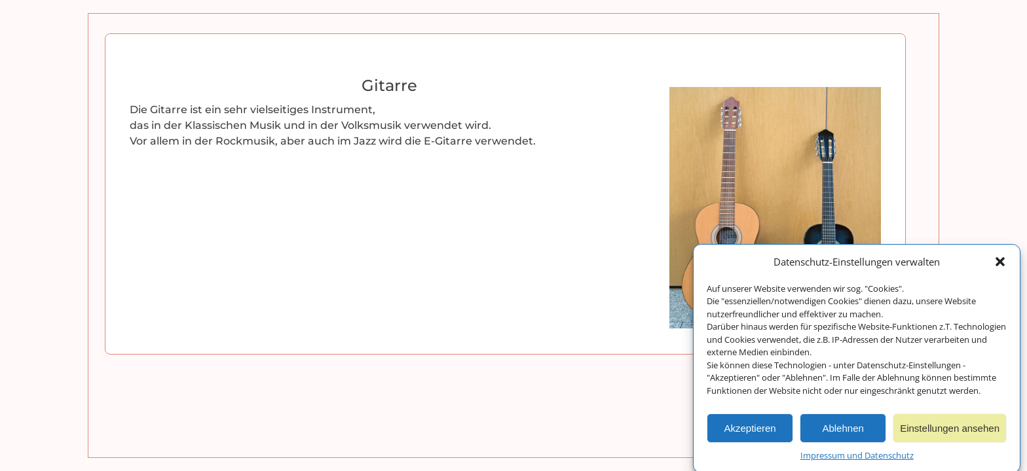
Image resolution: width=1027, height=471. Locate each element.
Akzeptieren (749, 430)
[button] (1000, 264)
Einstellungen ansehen (949, 430)
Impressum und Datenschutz (857, 457)
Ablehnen (842, 430)
